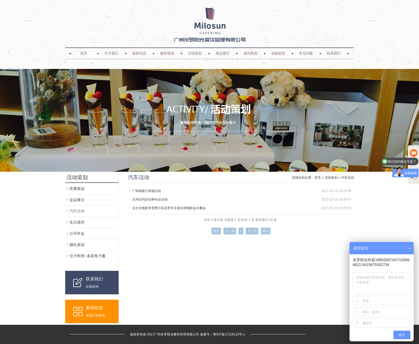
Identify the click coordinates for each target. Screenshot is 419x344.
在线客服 (413, 157)
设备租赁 (278, 53)
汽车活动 (76, 211)
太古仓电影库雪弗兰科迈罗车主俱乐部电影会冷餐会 (169, 208)
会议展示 (76, 200)
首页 (83, 53)
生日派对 (76, 222)
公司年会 (76, 233)
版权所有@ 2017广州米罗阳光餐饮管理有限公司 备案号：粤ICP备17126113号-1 (187, 334)
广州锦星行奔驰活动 (146, 191)
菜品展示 (223, 53)
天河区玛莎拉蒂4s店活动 (150, 199)
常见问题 (306, 53)
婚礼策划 (76, 245)
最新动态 (139, 53)
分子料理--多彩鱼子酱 (87, 256)
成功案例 (250, 53)
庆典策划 (76, 188)
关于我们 (111, 53)
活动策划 (195, 53)
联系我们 (334, 53)
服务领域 (167, 53)
